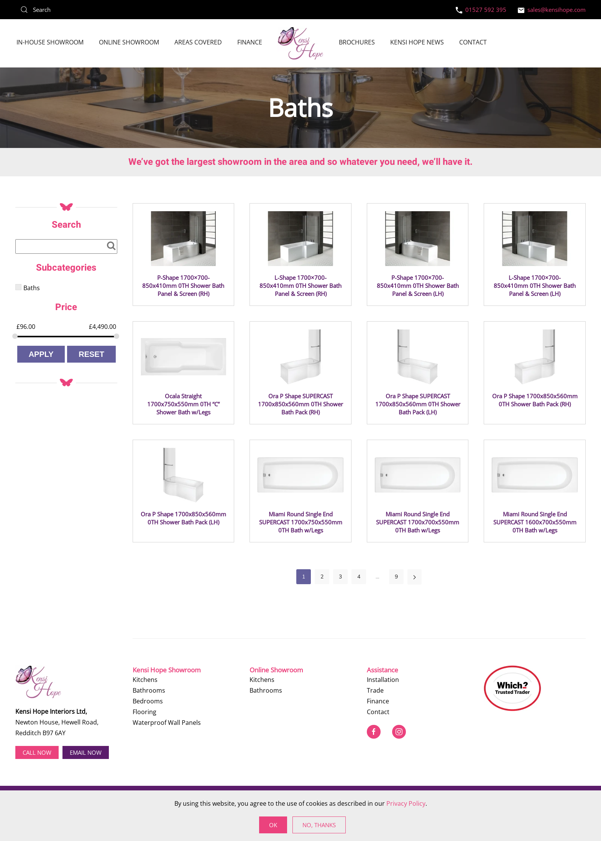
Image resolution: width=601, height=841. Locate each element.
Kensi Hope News (417, 42)
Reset (91, 354)
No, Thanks (319, 825)
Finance (249, 42)
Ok (273, 825)
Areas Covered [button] (198, 42)
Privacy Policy (405, 803)
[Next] (414, 577)
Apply (41, 354)
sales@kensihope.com (552, 9)
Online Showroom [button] (129, 42)
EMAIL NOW (86, 752)
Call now (37, 752)
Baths (31, 288)
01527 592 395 (481, 9)
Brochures (357, 42)
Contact (473, 42)
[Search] (72, 9)
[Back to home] (300, 43)
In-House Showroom (50, 42)
